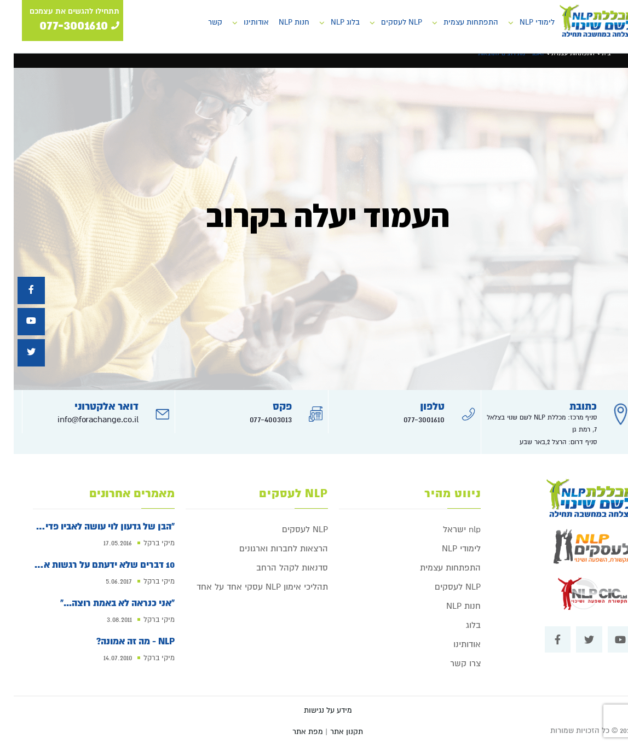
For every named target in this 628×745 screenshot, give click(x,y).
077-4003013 (257, 419)
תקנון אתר (332, 731)
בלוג (459, 625)
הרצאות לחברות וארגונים (270, 548)
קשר (201, 22)
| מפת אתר (296, 731)
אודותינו (242, 22)
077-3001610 (410, 419)
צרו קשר (451, 663)
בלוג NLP (331, 22)
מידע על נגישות (314, 710)
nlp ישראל (448, 529)
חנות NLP (280, 22)
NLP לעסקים (387, 22)
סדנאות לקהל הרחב (278, 567)
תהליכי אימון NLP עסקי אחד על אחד (248, 586)
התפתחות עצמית (457, 22)
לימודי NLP (523, 22)
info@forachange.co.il (84, 419)
